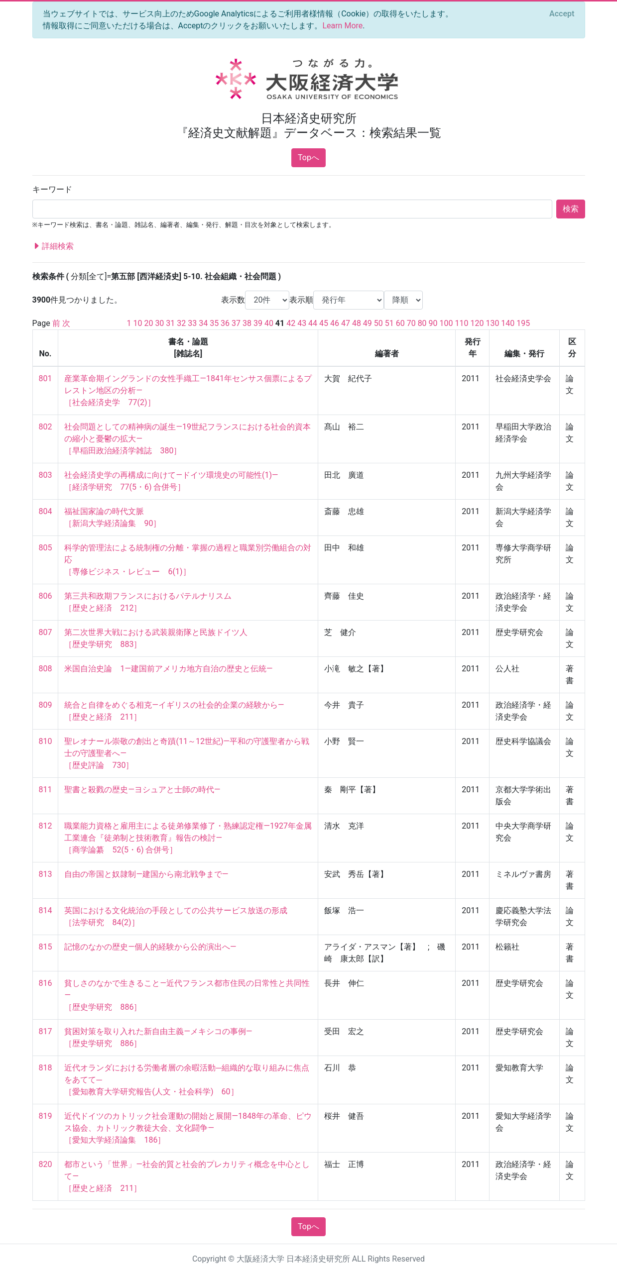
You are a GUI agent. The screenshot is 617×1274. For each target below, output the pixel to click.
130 (492, 323)
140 (507, 323)
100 (446, 323)
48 (356, 323)
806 (45, 596)
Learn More (342, 25)
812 (45, 826)
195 (523, 323)
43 (301, 323)
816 (45, 983)
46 (334, 323)
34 (203, 323)
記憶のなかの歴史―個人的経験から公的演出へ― (150, 947)
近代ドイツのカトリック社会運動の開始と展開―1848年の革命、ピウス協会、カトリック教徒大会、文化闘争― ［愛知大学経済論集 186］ (187, 1128)
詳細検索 (53, 246)
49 (367, 323)
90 (433, 323)
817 (45, 1031)
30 (159, 323)
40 (268, 323)
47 (345, 323)
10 (137, 323)
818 (45, 1067)
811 (45, 789)
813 (45, 874)
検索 (571, 208)
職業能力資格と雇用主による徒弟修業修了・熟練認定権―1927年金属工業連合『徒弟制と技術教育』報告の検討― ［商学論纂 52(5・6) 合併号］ (187, 837)
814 (45, 910)
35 (214, 323)
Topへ (308, 157)
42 (290, 323)
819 (45, 1116)
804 (45, 511)
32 (181, 323)
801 (45, 378)
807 (45, 632)
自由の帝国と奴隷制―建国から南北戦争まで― (146, 874)
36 (225, 323)
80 (422, 323)
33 (192, 323)
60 (400, 323)
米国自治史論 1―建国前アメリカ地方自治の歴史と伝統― (168, 668)
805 (45, 547)
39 (257, 323)
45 (323, 323)
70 (411, 323)
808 (45, 668)
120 (477, 323)
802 (45, 426)
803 (45, 475)
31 (170, 323)
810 (45, 741)
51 (389, 323)
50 (378, 323)
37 (236, 323)
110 (461, 323)
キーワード (52, 189)
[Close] (561, 14)
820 (45, 1164)
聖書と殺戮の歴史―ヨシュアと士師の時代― (142, 789)
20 (148, 323)
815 (45, 947)
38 (247, 323)
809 (45, 705)
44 (312, 323)
